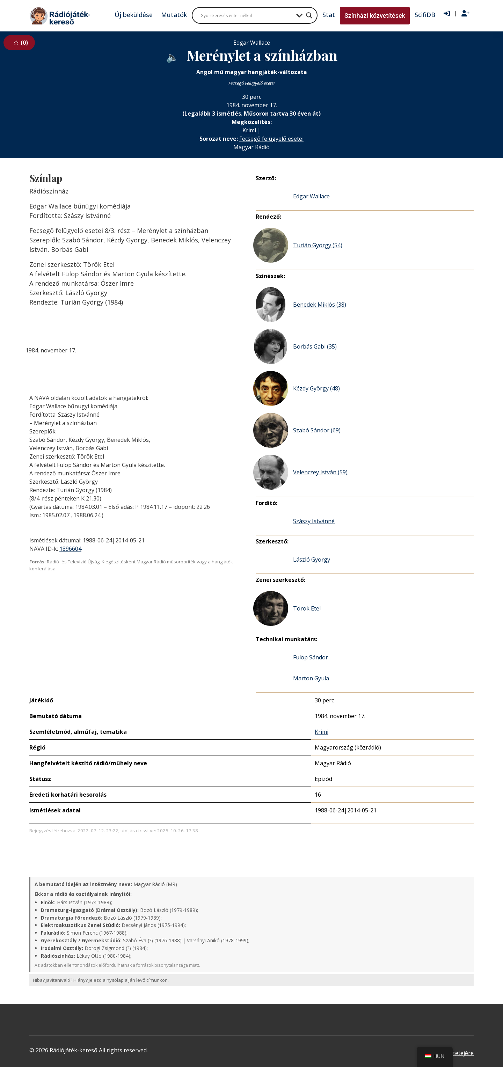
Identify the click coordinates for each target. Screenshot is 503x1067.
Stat (328, 14)
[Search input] (247, 15)
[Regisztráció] (465, 13)
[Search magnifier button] (309, 15)
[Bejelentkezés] (446, 13)
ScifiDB (425, 14)
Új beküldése (134, 14)
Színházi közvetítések (374, 15)
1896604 (70, 549)
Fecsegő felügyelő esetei (271, 138)
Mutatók (174, 14)
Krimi (249, 130)
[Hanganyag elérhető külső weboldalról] (172, 56)
